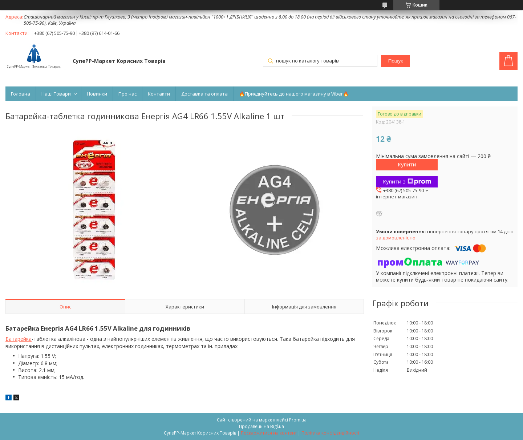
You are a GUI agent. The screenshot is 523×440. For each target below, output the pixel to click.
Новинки (97, 93)
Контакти (159, 93)
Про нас (127, 93)
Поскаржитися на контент (269, 433)
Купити (407, 164)
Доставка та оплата (204, 93)
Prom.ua (298, 420)
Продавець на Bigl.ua (261, 426)
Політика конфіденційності (330, 433)
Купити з (407, 181)
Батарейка (18, 338)
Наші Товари (56, 93)
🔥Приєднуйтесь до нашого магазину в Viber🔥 (294, 93)
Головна (20, 93)
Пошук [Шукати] (395, 61)
